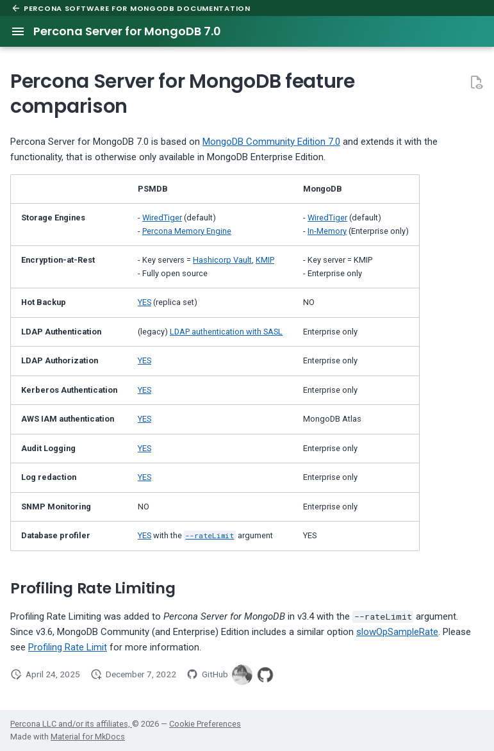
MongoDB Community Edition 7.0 (271, 141)
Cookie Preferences (205, 724)
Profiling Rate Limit (67, 647)
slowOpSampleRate (397, 632)
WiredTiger (162, 217)
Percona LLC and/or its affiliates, (71, 724)
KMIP (265, 260)
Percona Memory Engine (186, 231)
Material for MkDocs (88, 736)
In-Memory (327, 231)
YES (144, 302)
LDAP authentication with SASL (226, 331)
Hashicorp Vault (222, 260)
